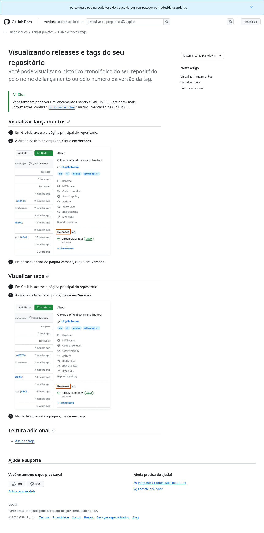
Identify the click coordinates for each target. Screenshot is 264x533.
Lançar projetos (42, 32)
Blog (135, 517)
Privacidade (61, 517)
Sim (17, 484)
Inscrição (250, 22)
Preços (89, 517)
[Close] (252, 6)
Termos (44, 517)
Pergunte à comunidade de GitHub (160, 483)
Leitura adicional (31, 430)
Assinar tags (25, 441)
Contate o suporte (148, 489)
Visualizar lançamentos (39, 121)
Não (35, 484)
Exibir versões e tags (72, 32)
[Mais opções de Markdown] (220, 55)
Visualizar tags (28, 275)
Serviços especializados (113, 517)
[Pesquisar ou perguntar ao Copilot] (128, 21)
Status (76, 517)
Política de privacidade (21, 491)
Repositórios (18, 32)
